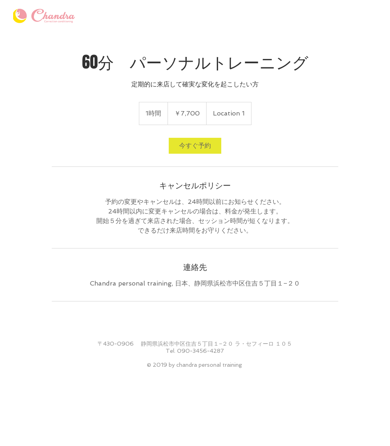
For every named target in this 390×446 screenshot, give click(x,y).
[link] (195, 146)
